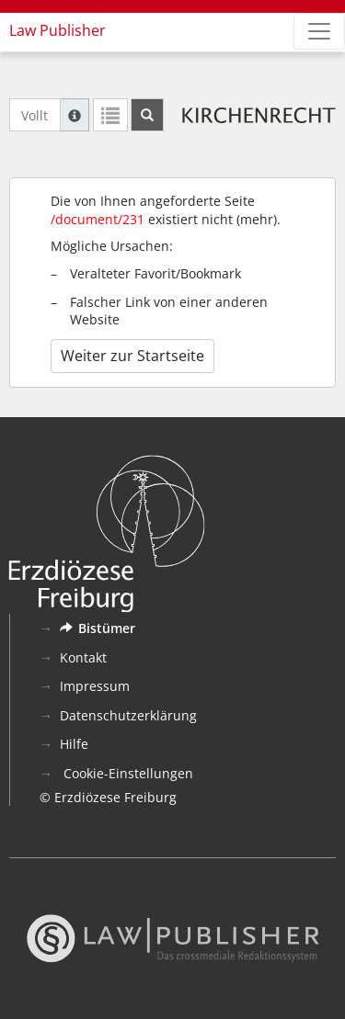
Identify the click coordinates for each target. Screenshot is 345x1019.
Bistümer (97, 628)
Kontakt (83, 657)
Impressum (95, 686)
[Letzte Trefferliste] (110, 114)
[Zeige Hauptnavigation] (319, 31)
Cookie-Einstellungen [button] (126, 773)
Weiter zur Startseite (132, 355)
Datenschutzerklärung (128, 715)
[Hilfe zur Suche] (74, 114)
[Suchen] (147, 114)
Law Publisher (57, 30)
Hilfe (74, 744)
